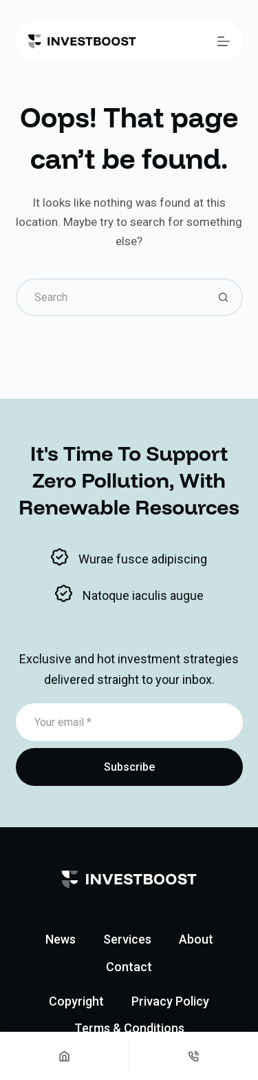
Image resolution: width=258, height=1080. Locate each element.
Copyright (76, 1001)
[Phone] (193, 1056)
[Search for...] (110, 297)
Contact (129, 966)
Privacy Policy (170, 1001)
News (60, 939)
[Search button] (224, 297)
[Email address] (129, 722)
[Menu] (223, 41)
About (196, 939)
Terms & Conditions (129, 1028)
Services (127, 939)
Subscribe (129, 766)
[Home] (64, 1056)
